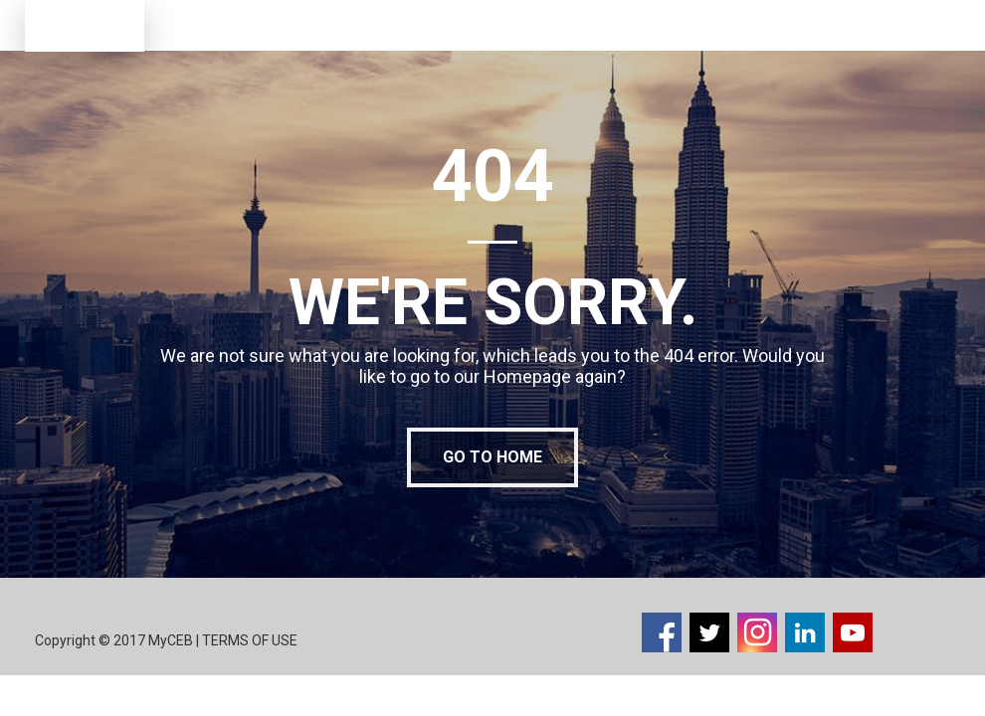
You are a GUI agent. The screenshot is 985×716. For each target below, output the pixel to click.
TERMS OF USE (251, 640)
